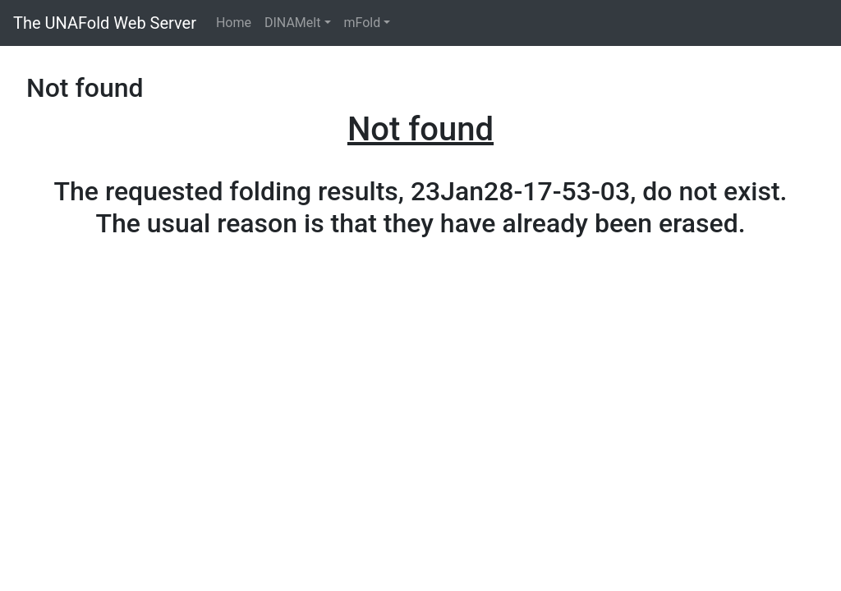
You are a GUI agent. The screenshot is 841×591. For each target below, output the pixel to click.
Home (233, 22)
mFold (362, 22)
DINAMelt (292, 22)
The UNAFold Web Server (104, 23)
